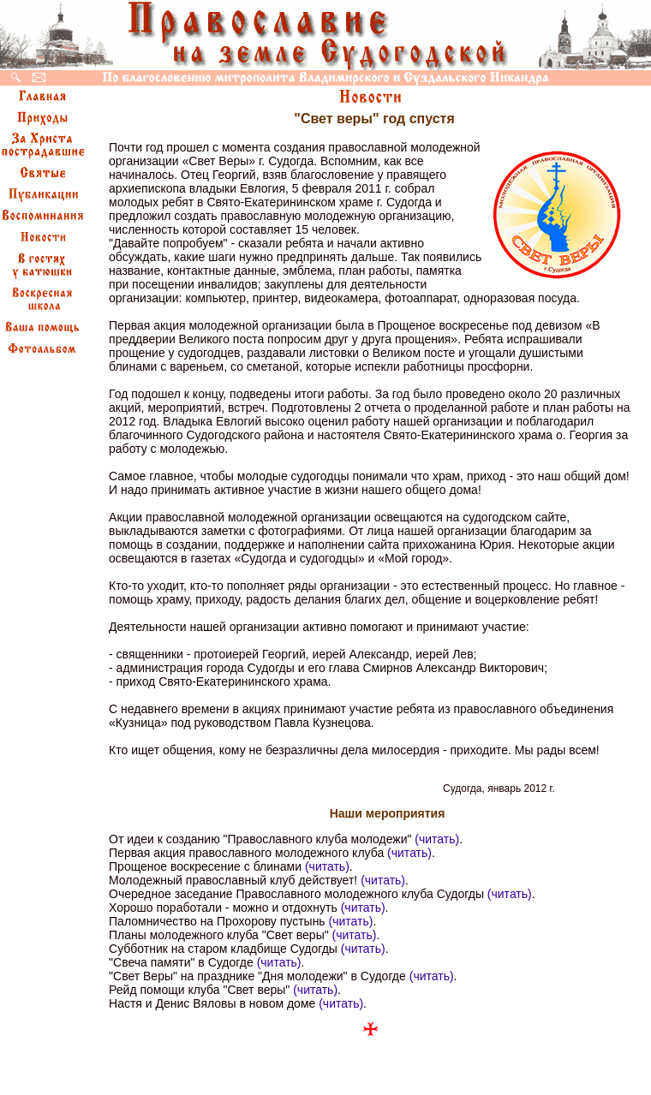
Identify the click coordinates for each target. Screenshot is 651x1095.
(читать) (437, 839)
